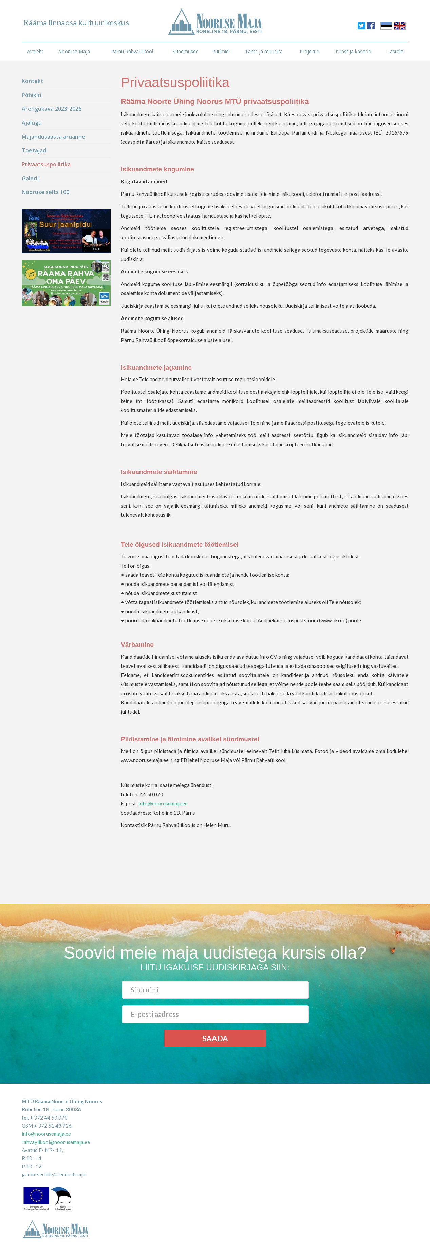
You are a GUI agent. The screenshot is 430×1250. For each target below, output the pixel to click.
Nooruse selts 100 (45, 192)
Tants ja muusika (264, 51)
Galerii (30, 178)
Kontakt (32, 81)
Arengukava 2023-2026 (51, 108)
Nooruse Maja (74, 51)
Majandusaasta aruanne (53, 136)
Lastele (395, 51)
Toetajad (34, 150)
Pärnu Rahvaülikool (132, 51)
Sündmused (186, 51)
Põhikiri (31, 95)
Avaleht (35, 51)
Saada (215, 1038)
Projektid (309, 51)
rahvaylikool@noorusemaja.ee (56, 1142)
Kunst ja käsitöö (353, 51)
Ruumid (220, 51)
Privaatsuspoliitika (46, 164)
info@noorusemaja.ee (163, 803)
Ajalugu (32, 122)
